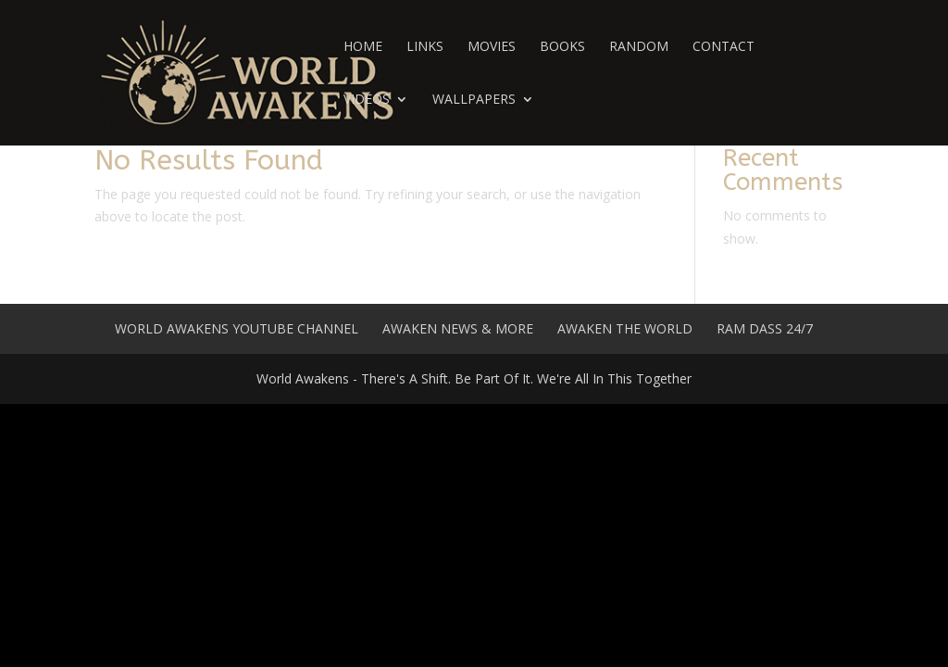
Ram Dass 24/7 (765, 328)
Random (638, 47)
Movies (492, 47)
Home (362, 47)
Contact (723, 47)
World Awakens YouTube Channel (236, 328)
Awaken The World (624, 328)
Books (562, 47)
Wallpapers (474, 100)
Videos (366, 100)
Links (424, 47)
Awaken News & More (457, 328)
